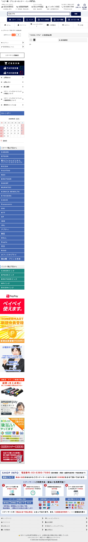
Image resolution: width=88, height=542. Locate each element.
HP (2, 217)
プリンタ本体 (43, 20)
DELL (4, 238)
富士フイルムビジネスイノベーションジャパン (12, 161)
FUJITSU (5, 171)
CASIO (4, 200)
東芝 (3, 234)
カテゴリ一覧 (73, 20)
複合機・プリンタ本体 (11, 259)
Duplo (4, 242)
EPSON (4, 156)
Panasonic (6, 204)
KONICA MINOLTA (10, 192)
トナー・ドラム (15, 20)
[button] (80, 25)
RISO (3, 251)
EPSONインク (7, 275)
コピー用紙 (58, 20)
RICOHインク (7, 288)
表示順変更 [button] (63, 40)
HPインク (5, 283)
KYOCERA (6, 196)
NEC (3, 175)
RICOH (4, 166)
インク (29, 20)
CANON (5, 152)
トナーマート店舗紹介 (12, 55)
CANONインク (8, 271)
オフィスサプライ (9, 255)
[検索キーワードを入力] (38, 14)
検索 (76, 14)
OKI (3, 208)
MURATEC (6, 187)
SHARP (4, 183)
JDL (3, 225)
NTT (3, 213)
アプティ (5, 229)
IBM (3, 221)
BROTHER (6, 179)
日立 (3, 246)
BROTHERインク (9, 279)
